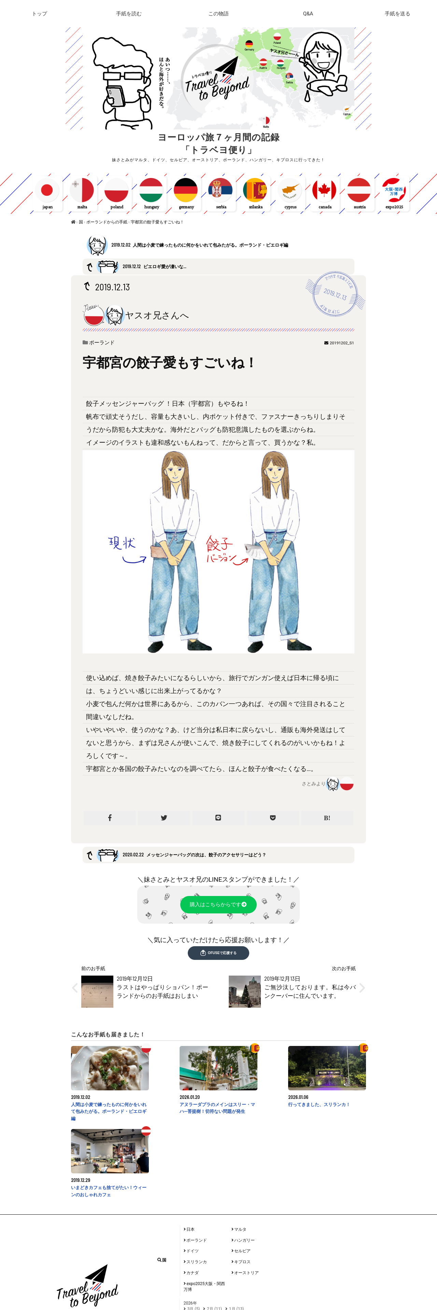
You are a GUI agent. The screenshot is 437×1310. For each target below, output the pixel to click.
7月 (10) (258, 1248)
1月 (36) (216, 1284)
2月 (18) (194, 1284)
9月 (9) (215, 1248)
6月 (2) (193, 1279)
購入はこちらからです (219, 906)
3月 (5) (193, 1235)
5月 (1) (213, 1279)
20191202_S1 (341, 345)
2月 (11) (214, 1235)
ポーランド (103, 344)
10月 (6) (194, 1248)
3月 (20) (254, 1279)
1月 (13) (236, 1235)
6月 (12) (194, 1253)
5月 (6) (215, 1253)
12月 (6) (194, 1266)
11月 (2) (216, 1266)
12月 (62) (196, 1297)
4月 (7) (233, 1279)
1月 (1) (237, 1266)
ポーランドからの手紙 (107, 223)
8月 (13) (236, 1248)
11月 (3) (219, 1297)
